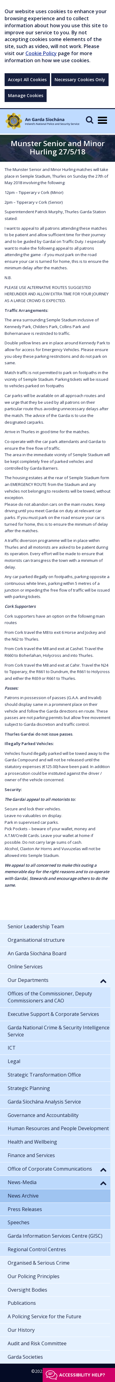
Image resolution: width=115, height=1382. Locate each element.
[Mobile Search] (89, 120)
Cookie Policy (41, 53)
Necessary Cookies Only (80, 79)
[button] (103, 980)
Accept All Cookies (27, 79)
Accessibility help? (82, 1375)
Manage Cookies (25, 95)
